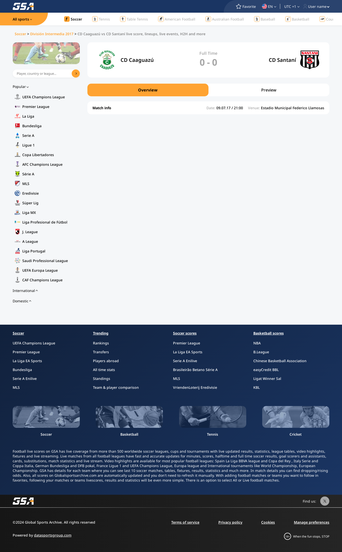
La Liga (28, 116)
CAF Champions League (42, 280)
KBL (256, 387)
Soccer (20, 33)
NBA (257, 343)
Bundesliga (32, 125)
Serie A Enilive (25, 378)
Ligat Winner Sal (267, 378)
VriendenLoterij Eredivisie (195, 387)
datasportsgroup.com (52, 535)
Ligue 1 (28, 145)
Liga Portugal (33, 251)
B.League (261, 351)
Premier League (35, 106)
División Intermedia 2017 (51, 33)
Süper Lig (30, 202)
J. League (30, 231)
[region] (208, 90)
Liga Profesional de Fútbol (44, 222)
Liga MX (29, 212)
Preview (268, 90)
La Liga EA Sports (27, 360)
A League (30, 241)
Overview (148, 90)
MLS (25, 183)
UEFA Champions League (43, 97)
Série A (28, 174)
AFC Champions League (42, 164)
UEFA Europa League (40, 270)
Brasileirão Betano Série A (195, 369)
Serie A (28, 135)
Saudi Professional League (45, 260)
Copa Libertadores (38, 154)
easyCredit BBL (266, 369)
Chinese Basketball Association (280, 360)
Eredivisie (30, 193)
